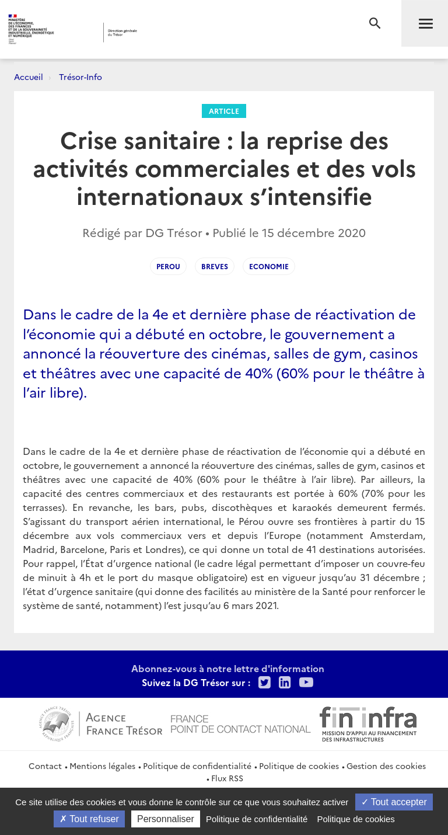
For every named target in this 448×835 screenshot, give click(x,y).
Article (224, 111)
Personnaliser (165, 819)
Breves (214, 266)
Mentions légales (102, 765)
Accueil (28, 76)
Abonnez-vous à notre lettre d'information (227, 668)
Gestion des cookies (386, 765)
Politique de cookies (299, 765)
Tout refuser (89, 819)
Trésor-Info (80, 76)
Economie (269, 266)
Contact (45, 765)
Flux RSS (227, 778)
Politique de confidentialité (197, 765)
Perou (168, 266)
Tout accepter (394, 802)
